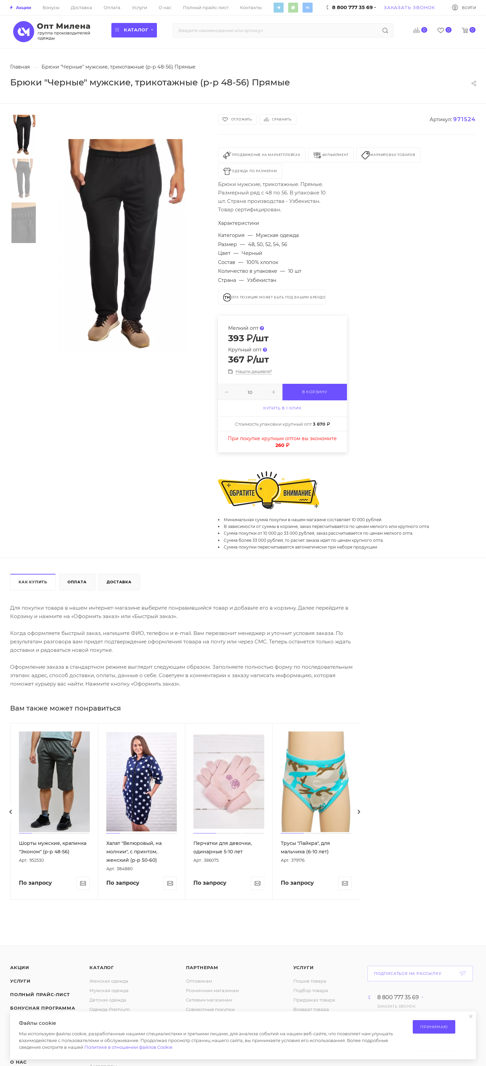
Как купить (33, 582)
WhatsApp (293, 7)
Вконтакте (307, 7)
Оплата (77, 582)
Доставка (119, 582)
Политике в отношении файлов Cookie (128, 1047)
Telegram (278, 7)
